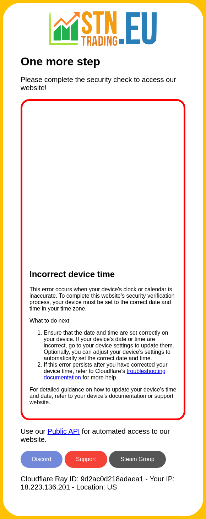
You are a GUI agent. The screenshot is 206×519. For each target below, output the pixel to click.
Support (86, 459)
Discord (41, 459)
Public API (64, 431)
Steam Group (137, 459)
